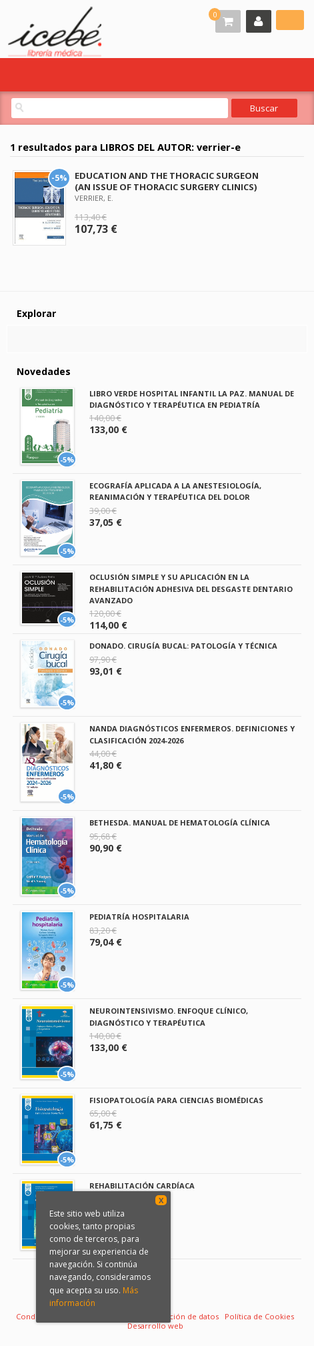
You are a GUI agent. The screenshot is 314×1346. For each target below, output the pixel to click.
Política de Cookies (259, 1316)
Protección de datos (182, 1316)
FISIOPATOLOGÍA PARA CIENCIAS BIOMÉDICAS (176, 1100)
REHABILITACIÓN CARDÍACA (142, 1186)
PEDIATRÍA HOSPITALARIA (139, 917)
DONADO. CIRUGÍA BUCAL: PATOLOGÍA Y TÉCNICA (183, 646)
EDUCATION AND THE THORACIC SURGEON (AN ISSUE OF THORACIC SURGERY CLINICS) (167, 181)
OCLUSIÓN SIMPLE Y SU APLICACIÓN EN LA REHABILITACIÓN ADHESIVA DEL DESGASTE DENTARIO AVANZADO (191, 588)
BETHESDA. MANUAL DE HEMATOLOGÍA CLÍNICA (179, 822)
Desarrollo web (155, 1326)
